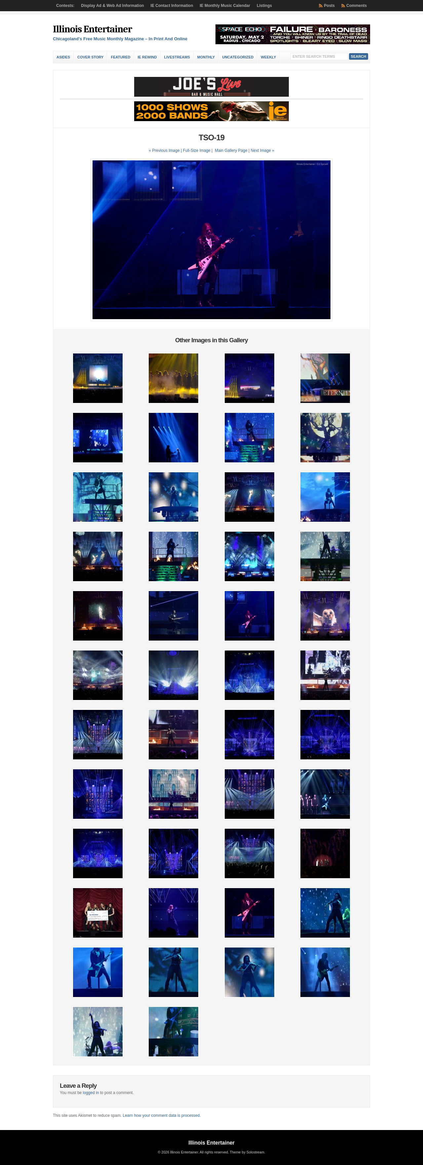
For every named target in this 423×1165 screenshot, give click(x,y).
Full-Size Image (196, 150)
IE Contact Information (172, 5)
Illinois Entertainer (92, 29)
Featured (120, 57)
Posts (329, 5)
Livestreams (177, 57)
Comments (356, 5)
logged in (91, 1092)
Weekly (268, 57)
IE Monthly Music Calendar (225, 5)
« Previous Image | (166, 150)
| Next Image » (261, 150)
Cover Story (90, 57)
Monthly (206, 57)
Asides (63, 57)
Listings (264, 5)
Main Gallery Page (231, 150)
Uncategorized (237, 57)
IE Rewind (147, 57)
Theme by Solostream (247, 1152)
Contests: (65, 5)
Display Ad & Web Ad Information (112, 5)
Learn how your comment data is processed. (162, 1115)
